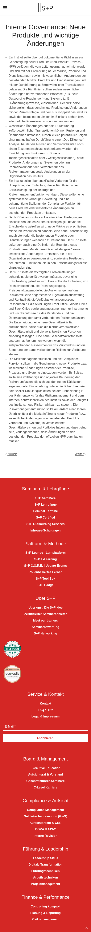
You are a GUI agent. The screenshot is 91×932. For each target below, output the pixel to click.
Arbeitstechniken (45, 872)
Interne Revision (45, 830)
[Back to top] (86, 922)
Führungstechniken (45, 865)
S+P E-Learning (45, 553)
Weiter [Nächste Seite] (80, 454)
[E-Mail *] (45, 721)
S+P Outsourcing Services (45, 518)
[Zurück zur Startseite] (45, 7)
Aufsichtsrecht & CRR (45, 817)
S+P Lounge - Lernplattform (45, 547)
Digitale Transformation (45, 859)
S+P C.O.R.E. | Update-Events (45, 560)
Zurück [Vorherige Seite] (11, 454)
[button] (5, 7)
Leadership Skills (45, 852)
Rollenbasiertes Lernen (45, 566)
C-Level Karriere (45, 782)
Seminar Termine (45, 505)
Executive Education (45, 762)
